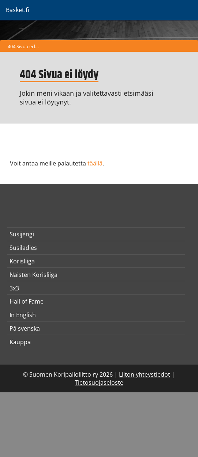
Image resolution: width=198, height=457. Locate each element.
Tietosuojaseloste (99, 382)
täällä (94, 163)
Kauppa (20, 342)
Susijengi (22, 234)
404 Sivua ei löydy (25, 46)
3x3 (14, 288)
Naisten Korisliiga (33, 275)
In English (23, 315)
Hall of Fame (27, 301)
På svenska (25, 328)
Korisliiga (22, 261)
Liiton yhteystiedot (144, 374)
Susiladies (23, 248)
